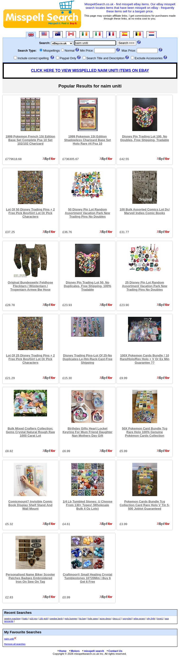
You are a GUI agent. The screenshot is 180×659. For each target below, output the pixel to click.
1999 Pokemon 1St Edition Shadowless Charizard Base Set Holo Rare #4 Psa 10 (87, 140)
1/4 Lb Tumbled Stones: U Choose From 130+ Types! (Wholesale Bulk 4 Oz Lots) (87, 505)
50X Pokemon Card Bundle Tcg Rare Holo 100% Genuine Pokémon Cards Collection (144, 432)
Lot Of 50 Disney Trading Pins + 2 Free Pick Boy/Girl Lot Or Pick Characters (30, 213)
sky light (151, 618)
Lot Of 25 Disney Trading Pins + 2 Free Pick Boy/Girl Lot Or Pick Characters (30, 359)
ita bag (82, 618)
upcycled (127, 618)
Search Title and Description (105, 58)
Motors (74, 650)
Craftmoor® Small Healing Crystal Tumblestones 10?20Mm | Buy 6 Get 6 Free (87, 578)
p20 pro (34, 618)
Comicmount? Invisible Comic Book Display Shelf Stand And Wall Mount (30, 505)
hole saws (93, 618)
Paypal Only (68, 58)
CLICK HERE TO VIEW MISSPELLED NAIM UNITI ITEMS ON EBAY (90, 70)
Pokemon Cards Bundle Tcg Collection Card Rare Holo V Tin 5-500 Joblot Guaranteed (145, 505)
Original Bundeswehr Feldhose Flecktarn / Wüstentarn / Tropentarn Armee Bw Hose (30, 286)
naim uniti (9, 638)
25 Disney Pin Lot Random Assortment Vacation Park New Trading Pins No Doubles (144, 286)
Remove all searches (14, 644)
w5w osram (139, 618)
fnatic (25, 618)
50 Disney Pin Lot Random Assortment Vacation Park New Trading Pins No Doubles (87, 213)
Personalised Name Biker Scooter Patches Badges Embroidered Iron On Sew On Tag (30, 578)
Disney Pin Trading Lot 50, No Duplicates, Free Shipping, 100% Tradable (87, 286)
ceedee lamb (56, 618)
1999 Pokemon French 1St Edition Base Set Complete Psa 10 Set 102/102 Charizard (30, 140)
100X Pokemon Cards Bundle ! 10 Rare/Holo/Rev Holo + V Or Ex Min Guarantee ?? (144, 359)
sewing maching (12, 618)
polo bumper (71, 618)
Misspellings (51, 50)
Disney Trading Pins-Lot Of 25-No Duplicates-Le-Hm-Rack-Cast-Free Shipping (87, 359)
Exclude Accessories (148, 58)
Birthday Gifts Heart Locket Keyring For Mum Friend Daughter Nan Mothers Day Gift (87, 432)
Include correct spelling (33, 58)
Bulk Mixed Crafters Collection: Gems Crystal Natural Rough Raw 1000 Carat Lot (30, 432)
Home (61, 650)
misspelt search (93, 650)
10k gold (43, 618)
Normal (70, 50)
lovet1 (160, 618)
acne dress (105, 618)
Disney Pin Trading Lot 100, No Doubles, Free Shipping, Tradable (144, 138)
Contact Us (114, 650)
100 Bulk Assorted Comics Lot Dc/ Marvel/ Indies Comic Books (145, 211)
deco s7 (117, 618)
